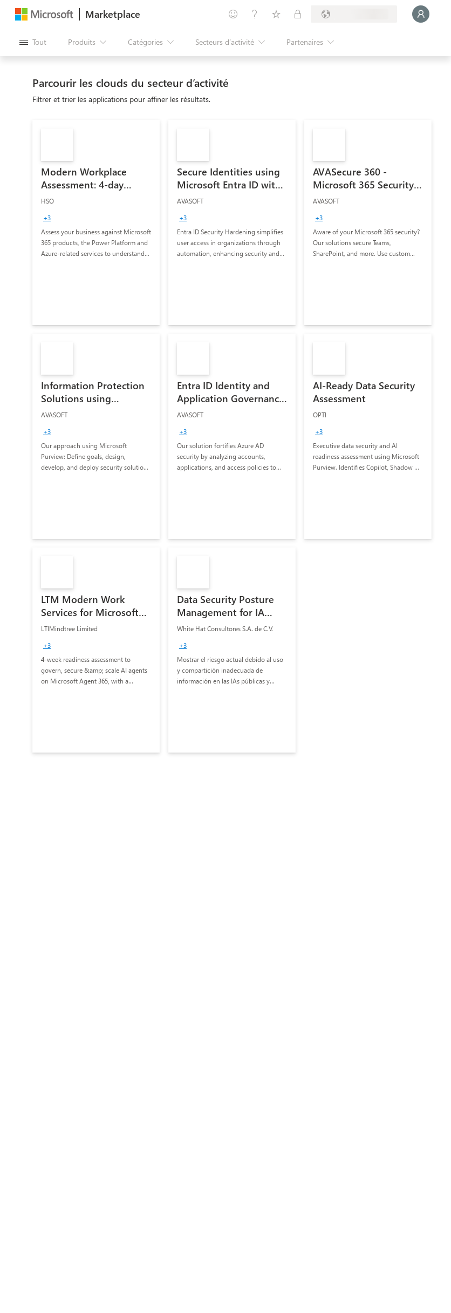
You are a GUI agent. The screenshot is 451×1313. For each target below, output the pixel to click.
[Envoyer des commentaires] (233, 14)
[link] (96, 222)
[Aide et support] (254, 14)
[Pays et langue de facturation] (354, 14)
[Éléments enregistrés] (276, 14)
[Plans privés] (297, 14)
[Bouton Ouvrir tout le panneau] (33, 42)
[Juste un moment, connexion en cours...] (421, 14)
